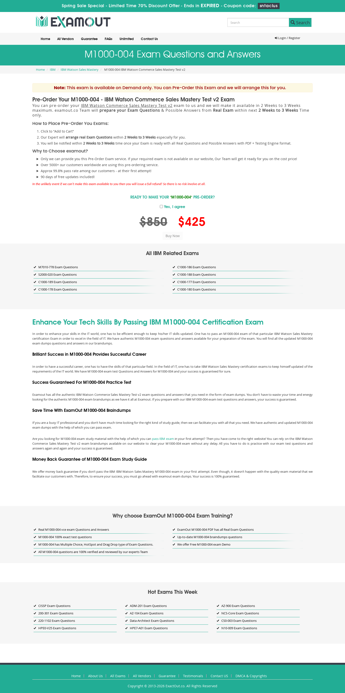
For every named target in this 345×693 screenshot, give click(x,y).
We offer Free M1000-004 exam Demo (203, 544)
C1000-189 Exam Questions (57, 282)
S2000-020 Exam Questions (57, 274)
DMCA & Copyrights (251, 676)
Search (300, 22)
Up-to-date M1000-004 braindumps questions (209, 537)
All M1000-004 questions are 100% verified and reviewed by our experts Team (93, 552)
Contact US (219, 676)
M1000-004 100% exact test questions (65, 537)
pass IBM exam (163, 439)
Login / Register (287, 38)
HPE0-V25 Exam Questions (57, 628)
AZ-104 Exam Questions (146, 613)
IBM (53, 69)
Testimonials (193, 676)
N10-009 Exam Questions (239, 628)
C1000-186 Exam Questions (196, 267)
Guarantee (89, 39)
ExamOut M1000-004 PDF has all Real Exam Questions (215, 529)
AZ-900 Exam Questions (238, 606)
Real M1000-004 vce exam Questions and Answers (73, 529)
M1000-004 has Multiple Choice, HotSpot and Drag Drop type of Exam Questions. (95, 544)
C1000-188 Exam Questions (196, 274)
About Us (95, 676)
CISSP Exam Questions (54, 606)
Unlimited (127, 39)
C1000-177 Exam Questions (196, 282)
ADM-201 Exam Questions (148, 606)
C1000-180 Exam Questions (196, 289)
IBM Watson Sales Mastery (79, 69)
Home (45, 39)
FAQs (108, 39)
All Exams (118, 676)
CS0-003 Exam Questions (239, 620)
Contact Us (149, 39)
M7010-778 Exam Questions (58, 267)
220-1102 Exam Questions (56, 620)
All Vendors (65, 39)
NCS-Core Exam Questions (240, 613)
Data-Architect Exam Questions (152, 620)
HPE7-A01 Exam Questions (149, 628)
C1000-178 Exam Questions (57, 289)
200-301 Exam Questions (55, 613)
